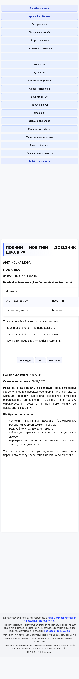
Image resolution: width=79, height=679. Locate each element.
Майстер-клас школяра (39, 136)
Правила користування (39, 153)
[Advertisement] (35, 200)
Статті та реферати (39, 80)
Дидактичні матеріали (39, 48)
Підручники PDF (39, 104)
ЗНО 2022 (39, 64)
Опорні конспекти (39, 88)
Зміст (40, 360)
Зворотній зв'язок (40, 145)
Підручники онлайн (40, 32)
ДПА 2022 (39, 72)
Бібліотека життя (39, 161)
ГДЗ (39, 56)
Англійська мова (39, 8)
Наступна (54, 360)
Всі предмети (39, 24)
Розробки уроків (39, 40)
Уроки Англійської (39, 16)
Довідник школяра (39, 120)
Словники (39, 112)
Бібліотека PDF (39, 96)
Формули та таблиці (39, 128)
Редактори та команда (57, 631)
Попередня (25, 360)
